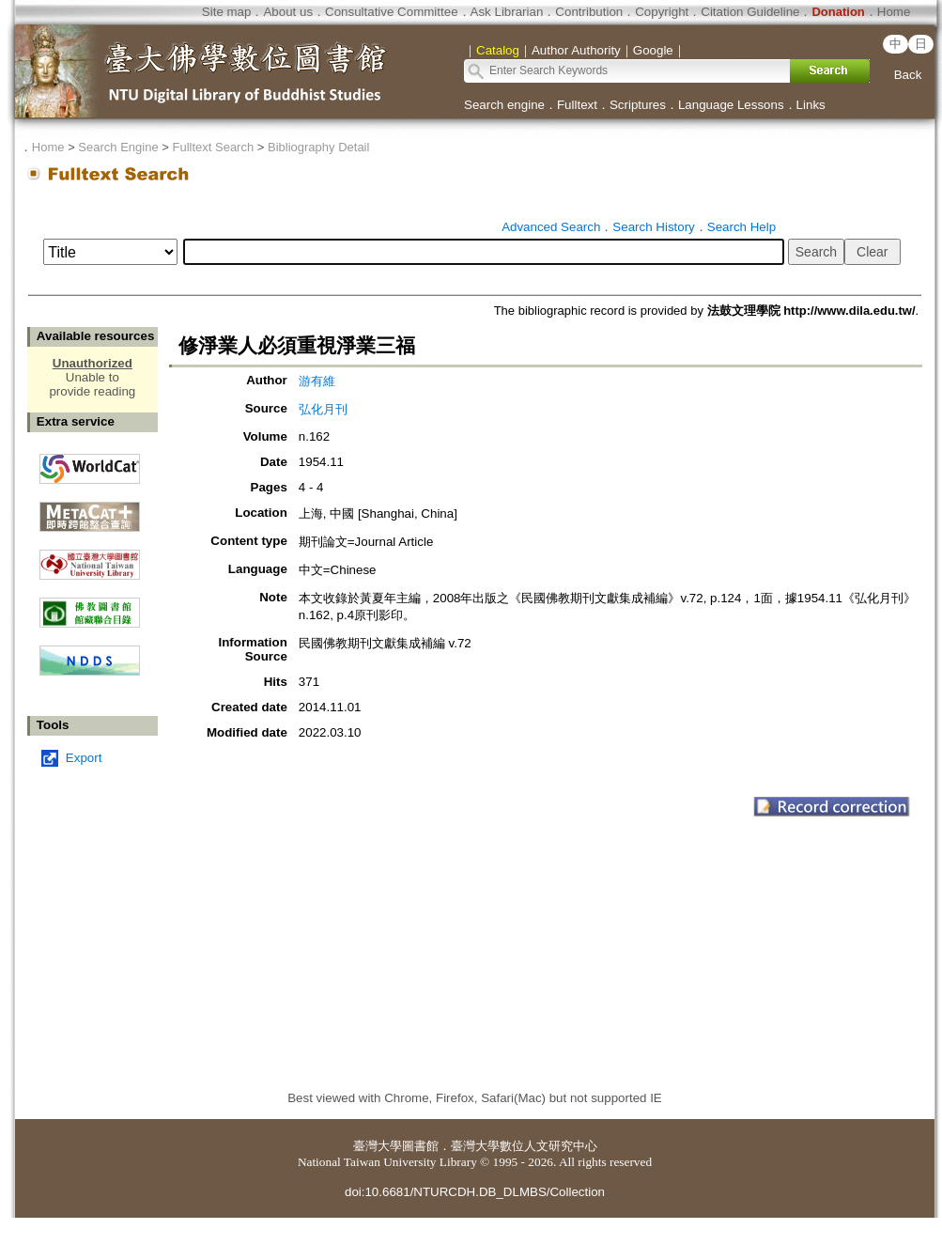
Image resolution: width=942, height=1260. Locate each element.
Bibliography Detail (318, 147)
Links (811, 105)
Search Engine (118, 147)
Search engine (504, 105)
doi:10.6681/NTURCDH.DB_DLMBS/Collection (475, 1192)
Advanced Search (551, 227)
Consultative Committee (391, 12)
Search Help (741, 227)
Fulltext (577, 105)
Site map (227, 12)
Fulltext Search (213, 147)
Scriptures (638, 105)
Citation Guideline (750, 12)
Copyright (661, 12)
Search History (653, 227)
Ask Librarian (507, 12)
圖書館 (420, 1146)
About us (288, 12)
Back (908, 75)
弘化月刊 (323, 409)
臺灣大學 (377, 1146)
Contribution (589, 12)
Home (894, 12)
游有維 (317, 381)
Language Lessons (731, 105)
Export (84, 758)
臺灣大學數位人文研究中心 (524, 1146)
